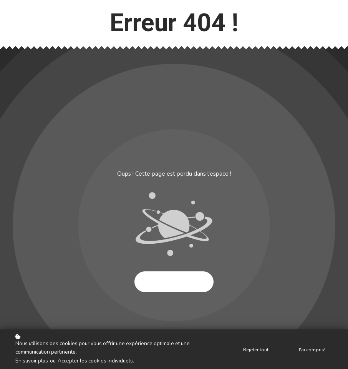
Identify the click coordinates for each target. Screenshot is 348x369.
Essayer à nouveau (174, 282)
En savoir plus (31, 360)
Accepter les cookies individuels (95, 360)
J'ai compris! (311, 349)
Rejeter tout (255, 349)
